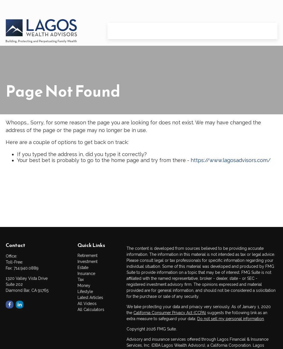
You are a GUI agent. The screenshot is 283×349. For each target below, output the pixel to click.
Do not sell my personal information (230, 318)
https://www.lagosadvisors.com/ (231, 160)
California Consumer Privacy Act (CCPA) (169, 312)
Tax (81, 279)
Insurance (86, 273)
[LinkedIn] (19, 304)
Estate (83, 267)
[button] (119, 15)
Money (84, 285)
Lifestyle (85, 291)
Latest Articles (90, 297)
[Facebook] (9, 304)
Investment (87, 261)
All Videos (87, 303)
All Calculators (91, 309)
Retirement (87, 255)
